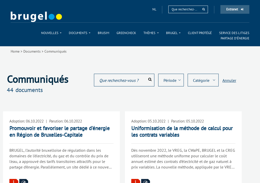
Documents (32, 51)
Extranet (234, 9)
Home (15, 51)
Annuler (229, 80)
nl (154, 9)
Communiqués (55, 51)
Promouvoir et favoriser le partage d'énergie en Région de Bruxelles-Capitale (59, 131)
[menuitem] (51, 33)
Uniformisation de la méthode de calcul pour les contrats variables (182, 131)
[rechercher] (203, 9)
